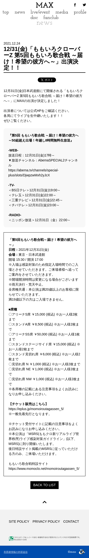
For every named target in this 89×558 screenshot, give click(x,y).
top (6, 12)
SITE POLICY (19, 521)
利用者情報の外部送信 (16, 552)
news (20, 12)
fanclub (51, 17)
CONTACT (71, 521)
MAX (44, 5)
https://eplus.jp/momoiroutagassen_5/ (36, 409)
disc (34, 17)
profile (80, 12)
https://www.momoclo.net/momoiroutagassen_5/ (44, 469)
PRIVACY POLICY (46, 521)
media (62, 12)
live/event (40, 12)
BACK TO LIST (44, 485)
